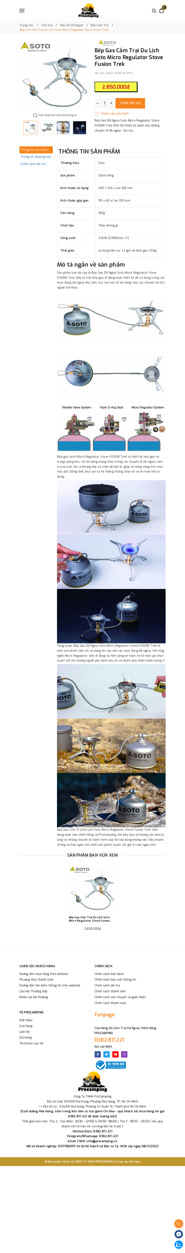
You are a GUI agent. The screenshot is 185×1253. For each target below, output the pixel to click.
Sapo (136, 1161)
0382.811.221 (109, 1040)
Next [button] (90, 128)
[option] (54, 76)
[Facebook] (98, 1054)
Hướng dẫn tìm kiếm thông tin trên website (49, 985)
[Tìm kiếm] (154, 10)
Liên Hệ (24, 1032)
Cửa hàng (25, 1026)
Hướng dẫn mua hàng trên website (43, 974)
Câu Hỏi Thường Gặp (33, 991)
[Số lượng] (104, 103)
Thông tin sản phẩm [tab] (34, 150)
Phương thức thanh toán (36, 980)
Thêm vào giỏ (130, 103)
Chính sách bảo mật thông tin (115, 980)
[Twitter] (106, 1054)
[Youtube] (115, 1054)
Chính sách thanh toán (110, 1003)
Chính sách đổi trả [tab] (33, 164)
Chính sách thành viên (110, 991)
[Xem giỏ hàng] (161, 10)
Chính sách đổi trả (107, 985)
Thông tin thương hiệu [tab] (35, 157)
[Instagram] (124, 1054)
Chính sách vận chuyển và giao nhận (120, 997)
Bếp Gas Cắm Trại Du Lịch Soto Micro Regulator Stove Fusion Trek (89, 919)
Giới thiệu (26, 1020)
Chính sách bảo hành (109, 974)
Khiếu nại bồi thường (33, 997)
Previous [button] (19, 128)
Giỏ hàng (25, 1038)
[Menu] (21, 10)
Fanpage (105, 1014)
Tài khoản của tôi (31, 1043)
